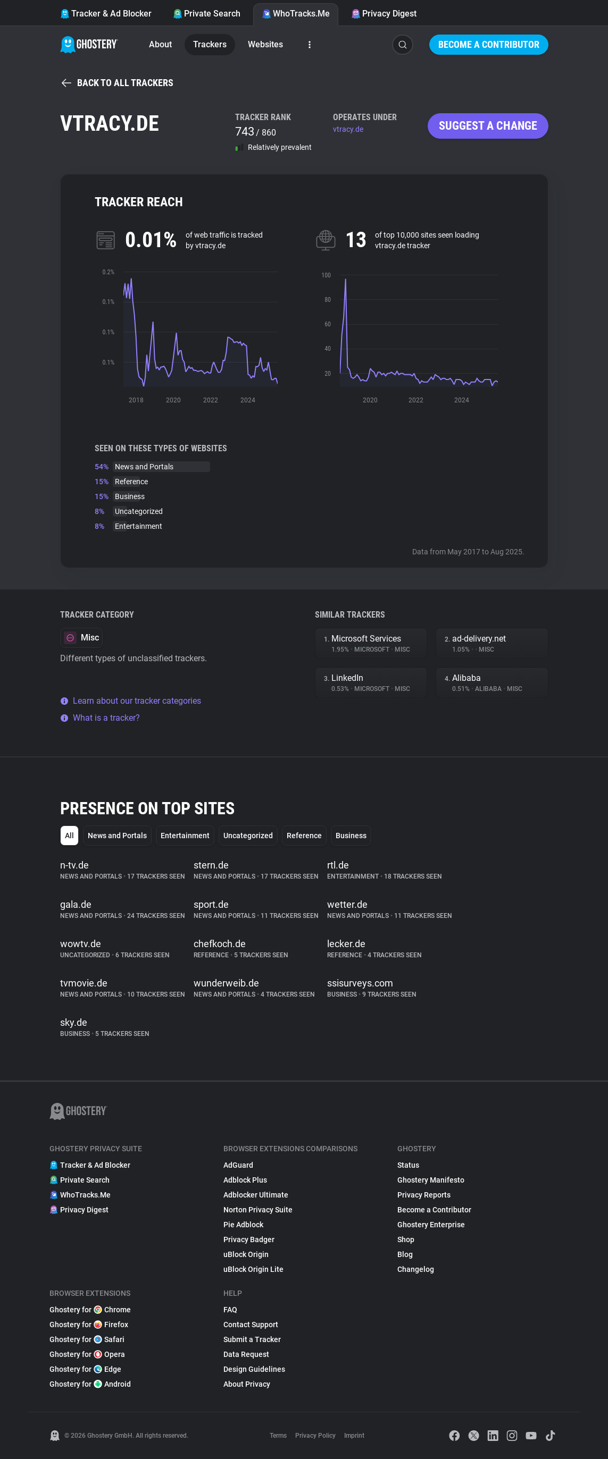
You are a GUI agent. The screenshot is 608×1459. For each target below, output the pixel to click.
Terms (278, 1435)
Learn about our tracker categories (130, 701)
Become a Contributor (488, 44)
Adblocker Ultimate (255, 1195)
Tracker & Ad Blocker (106, 14)
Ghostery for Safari (86, 1339)
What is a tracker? (100, 718)
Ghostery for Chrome (90, 1309)
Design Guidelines (254, 1369)
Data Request (246, 1354)
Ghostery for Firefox (88, 1324)
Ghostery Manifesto (430, 1180)
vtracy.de (348, 129)
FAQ (230, 1309)
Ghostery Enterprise (431, 1224)
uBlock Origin (246, 1254)
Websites (265, 44)
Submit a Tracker (252, 1339)
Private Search (206, 14)
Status (408, 1165)
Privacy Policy (315, 1435)
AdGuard (238, 1165)
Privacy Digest (384, 14)
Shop (405, 1239)
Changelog (415, 1269)
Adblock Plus (245, 1180)
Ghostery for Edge (85, 1369)
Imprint (354, 1435)
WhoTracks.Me (296, 14)
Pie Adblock (243, 1224)
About (160, 44)
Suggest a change (488, 125)
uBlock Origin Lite (253, 1269)
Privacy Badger (248, 1239)
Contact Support (250, 1324)
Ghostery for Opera (87, 1354)
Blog (405, 1254)
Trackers (210, 44)
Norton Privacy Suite (258, 1209)
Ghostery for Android (90, 1384)
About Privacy (246, 1384)
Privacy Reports (424, 1195)
